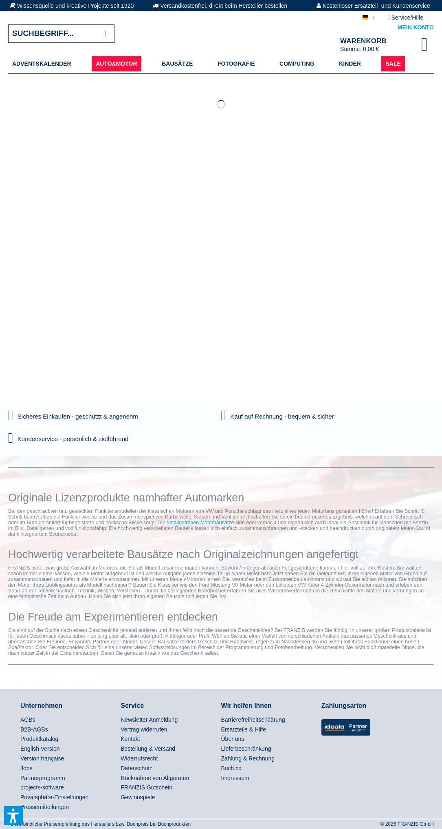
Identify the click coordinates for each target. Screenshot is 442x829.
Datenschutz (136, 768)
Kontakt (130, 739)
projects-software (42, 787)
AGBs (27, 719)
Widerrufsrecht (139, 758)
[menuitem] (41, 63)
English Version (40, 748)
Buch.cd (231, 768)
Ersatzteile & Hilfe (243, 729)
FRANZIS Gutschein (146, 787)
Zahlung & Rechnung (248, 758)
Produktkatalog (39, 739)
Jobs (26, 768)
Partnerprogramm (42, 778)
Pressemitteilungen (44, 807)
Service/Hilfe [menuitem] (406, 17)
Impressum (235, 778)
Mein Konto (416, 27)
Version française (42, 758)
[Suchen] (104, 34)
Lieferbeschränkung (246, 748)
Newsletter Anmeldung (149, 719)
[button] (13, 815)
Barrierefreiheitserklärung (253, 719)
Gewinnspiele (138, 797)
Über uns (232, 739)
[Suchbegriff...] (61, 33)
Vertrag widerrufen (144, 729)
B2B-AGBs (34, 729)
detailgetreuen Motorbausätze (200, 522)
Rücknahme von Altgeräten (155, 778)
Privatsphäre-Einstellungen (54, 797)
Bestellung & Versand (148, 748)
